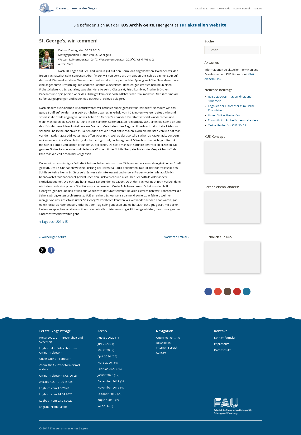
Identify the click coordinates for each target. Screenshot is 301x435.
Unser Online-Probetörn (224, 114)
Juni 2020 (104, 343)
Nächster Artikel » (177, 236)
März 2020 (105, 361)
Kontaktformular (225, 336)
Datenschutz (222, 349)
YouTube (237, 290)
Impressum (221, 343)
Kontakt (258, 8)
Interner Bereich (242, 8)
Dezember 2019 (108, 380)
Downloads (223, 8)
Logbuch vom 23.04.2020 (56, 399)
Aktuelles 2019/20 (204, 8)
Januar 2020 (105, 374)
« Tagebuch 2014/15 (53, 220)
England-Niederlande (53, 406)
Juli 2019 (103, 405)
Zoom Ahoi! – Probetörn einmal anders (233, 119)
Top (258, 427)
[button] (42, 248)
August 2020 (106, 336)
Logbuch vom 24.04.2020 (56, 393)
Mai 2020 (104, 349)
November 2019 (108, 386)
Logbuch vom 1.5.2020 (54, 387)
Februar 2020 (107, 368)
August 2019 (106, 399)
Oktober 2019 (107, 393)
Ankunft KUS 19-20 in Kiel (56, 381)
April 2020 (104, 355)
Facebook (208, 290)
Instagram (227, 290)
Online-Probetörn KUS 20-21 (227, 124)
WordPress (247, 290)
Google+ (218, 290)
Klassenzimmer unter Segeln (79, 7)
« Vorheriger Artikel (52, 236)
